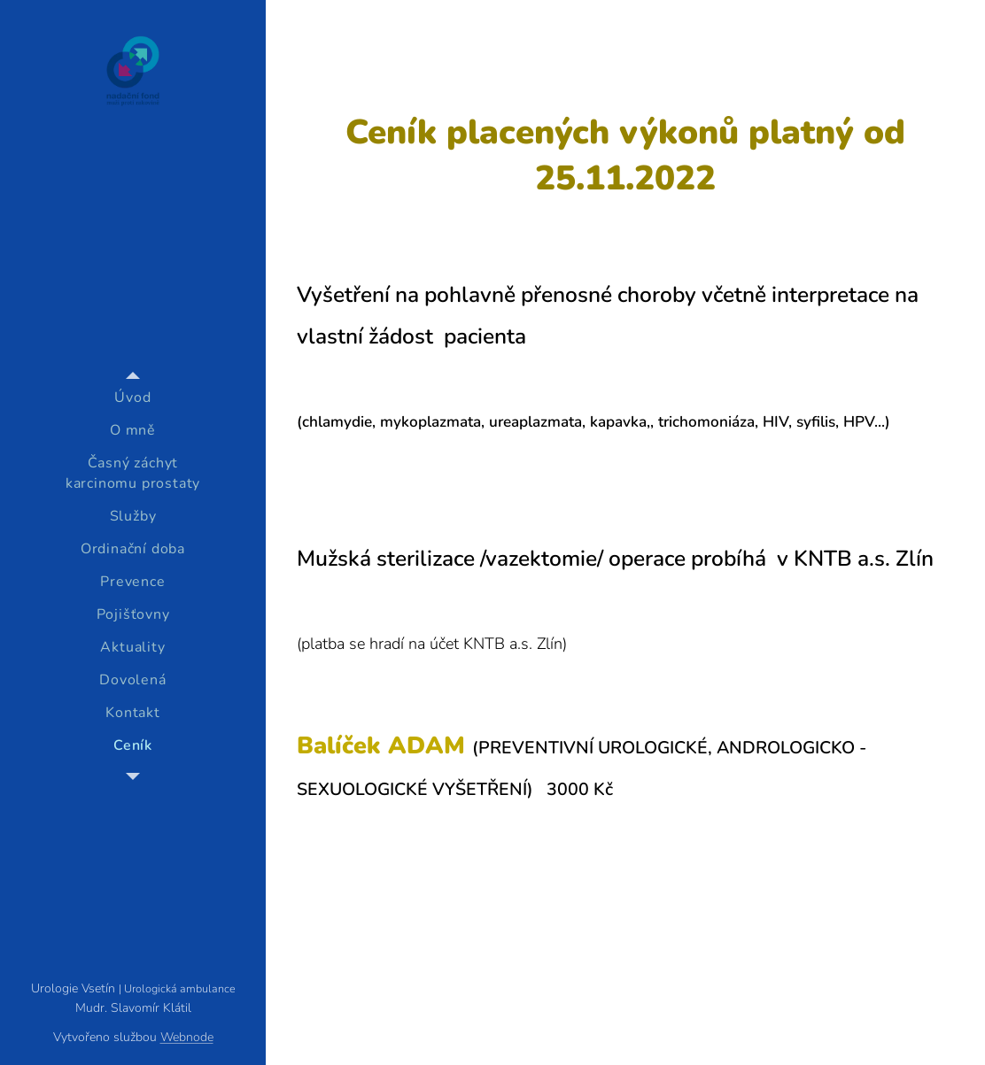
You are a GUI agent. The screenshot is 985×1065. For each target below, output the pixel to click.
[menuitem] (132, 398)
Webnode (186, 1037)
